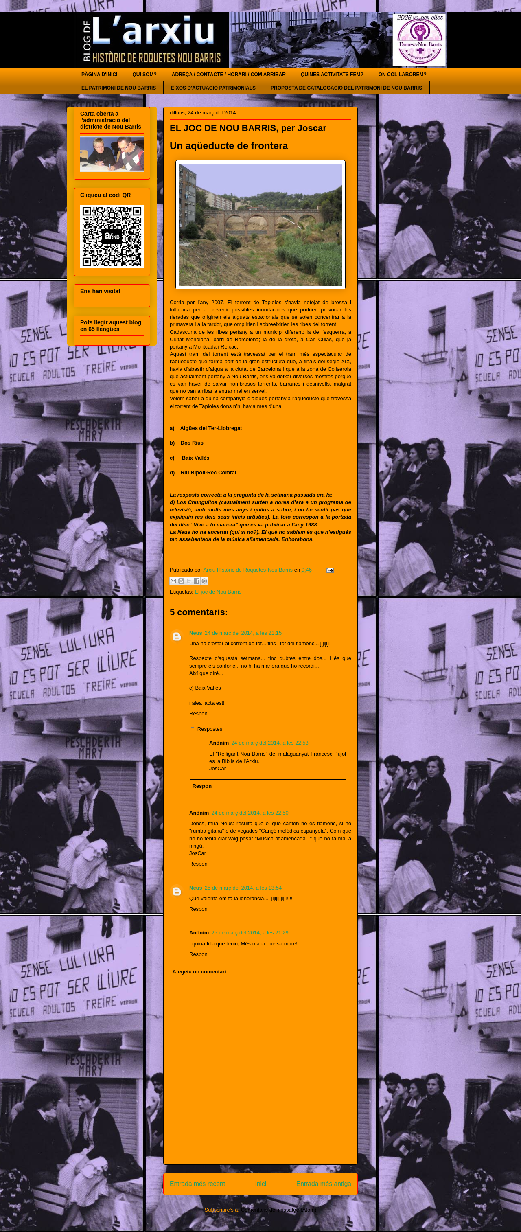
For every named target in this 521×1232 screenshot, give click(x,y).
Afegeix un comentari (199, 972)
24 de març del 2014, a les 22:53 (269, 743)
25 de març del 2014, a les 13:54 (243, 888)
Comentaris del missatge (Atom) (279, 1210)
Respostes (209, 729)
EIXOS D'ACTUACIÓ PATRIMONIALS (213, 88)
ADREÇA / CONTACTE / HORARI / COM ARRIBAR (229, 74)
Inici (261, 1183)
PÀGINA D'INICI (99, 74)
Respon (198, 713)
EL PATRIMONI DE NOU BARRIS (118, 88)
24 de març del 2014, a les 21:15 (243, 633)
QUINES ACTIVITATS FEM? (332, 74)
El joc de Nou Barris (218, 592)
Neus (195, 633)
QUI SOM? (144, 74)
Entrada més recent (197, 1183)
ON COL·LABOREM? (403, 74)
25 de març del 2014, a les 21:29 (249, 932)
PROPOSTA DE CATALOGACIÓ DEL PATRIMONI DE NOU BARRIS (346, 88)
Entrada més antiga (323, 1183)
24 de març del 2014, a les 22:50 (249, 813)
